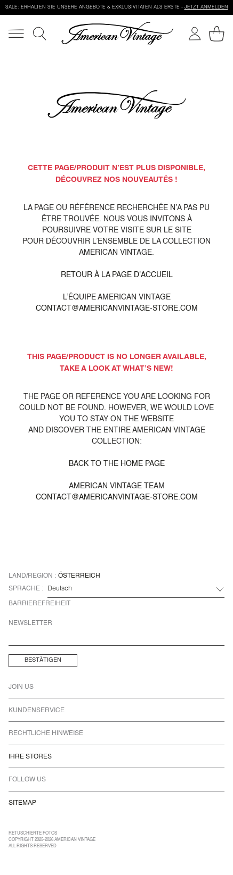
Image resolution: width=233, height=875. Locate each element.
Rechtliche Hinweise (46, 733)
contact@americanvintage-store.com (117, 308)
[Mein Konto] (195, 33)
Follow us (27, 780)
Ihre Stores (30, 757)
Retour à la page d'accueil (117, 275)
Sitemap (22, 803)
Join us (21, 687)
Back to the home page (117, 464)
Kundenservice (37, 710)
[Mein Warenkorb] (216, 34)
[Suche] (39, 33)
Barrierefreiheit (39, 604)
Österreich (79, 576)
